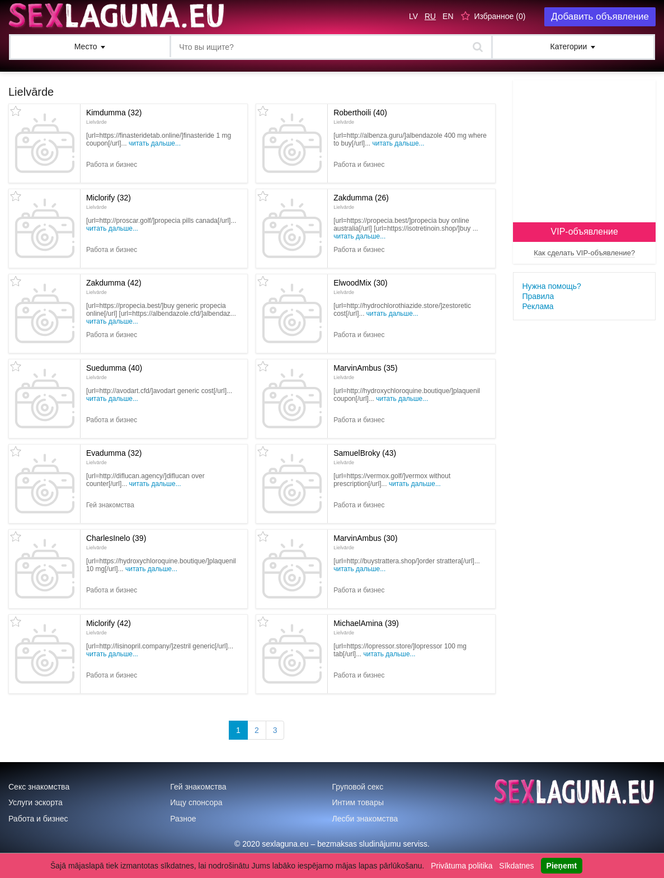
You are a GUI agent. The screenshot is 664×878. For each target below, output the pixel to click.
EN (447, 16)
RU (430, 16)
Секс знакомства (38, 786)
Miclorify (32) (108, 201)
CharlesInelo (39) (116, 542)
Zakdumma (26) (361, 201)
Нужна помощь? (551, 286)
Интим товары (358, 802)
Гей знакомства (198, 786)
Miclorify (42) (108, 627)
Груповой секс (358, 786)
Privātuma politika (462, 865)
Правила (538, 296)
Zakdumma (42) (114, 286)
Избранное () (499, 16)
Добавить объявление (600, 16)
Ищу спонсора (196, 802)
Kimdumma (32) (114, 116)
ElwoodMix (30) (360, 286)
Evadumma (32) (114, 457)
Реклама (537, 306)
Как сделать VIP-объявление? (584, 253)
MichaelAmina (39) (366, 627)
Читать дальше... (155, 143)
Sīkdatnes (516, 865)
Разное (183, 818)
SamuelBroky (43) (364, 457)
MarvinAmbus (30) (365, 542)
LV (413, 16)
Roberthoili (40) (360, 116)
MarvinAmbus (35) (365, 371)
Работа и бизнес (38, 818)
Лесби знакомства (365, 818)
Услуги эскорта (35, 802)
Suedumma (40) (114, 371)
